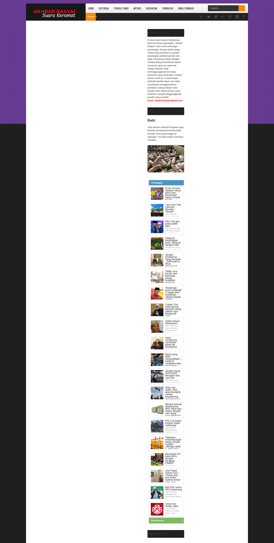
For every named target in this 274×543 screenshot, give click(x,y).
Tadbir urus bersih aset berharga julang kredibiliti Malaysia (171, 277)
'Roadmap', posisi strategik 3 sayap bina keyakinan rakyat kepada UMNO (173, 293)
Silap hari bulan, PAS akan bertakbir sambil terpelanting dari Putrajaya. (173, 393)
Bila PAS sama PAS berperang (173, 488)
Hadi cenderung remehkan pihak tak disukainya (171, 342)
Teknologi (167, 8)
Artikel (137, 8)
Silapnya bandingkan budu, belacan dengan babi (173, 241)
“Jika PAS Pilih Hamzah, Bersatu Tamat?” (173, 208)
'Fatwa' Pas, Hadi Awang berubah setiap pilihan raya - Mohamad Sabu (173, 310)
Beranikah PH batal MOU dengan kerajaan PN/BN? (172, 459)
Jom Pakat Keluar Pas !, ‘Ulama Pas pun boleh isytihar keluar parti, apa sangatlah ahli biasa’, (165, 477)
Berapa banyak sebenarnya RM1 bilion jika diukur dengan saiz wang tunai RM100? (173, 410)
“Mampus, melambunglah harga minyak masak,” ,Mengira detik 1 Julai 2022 (173, 443)
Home (91, 8)
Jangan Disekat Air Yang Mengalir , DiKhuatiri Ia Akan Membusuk (173, 260)
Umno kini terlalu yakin (171, 504)
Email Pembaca (186, 8)
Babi (151, 120)
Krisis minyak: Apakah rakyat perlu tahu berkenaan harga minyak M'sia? (173, 194)
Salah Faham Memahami (172, 322)
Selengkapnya (157, 520)
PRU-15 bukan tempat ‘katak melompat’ (173, 423)
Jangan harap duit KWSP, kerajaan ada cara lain (172, 374)
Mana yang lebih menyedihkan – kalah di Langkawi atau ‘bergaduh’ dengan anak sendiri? (166, 361)
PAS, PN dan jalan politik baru (172, 223)
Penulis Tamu (121, 8)
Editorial (104, 8)
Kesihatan (151, 8)
